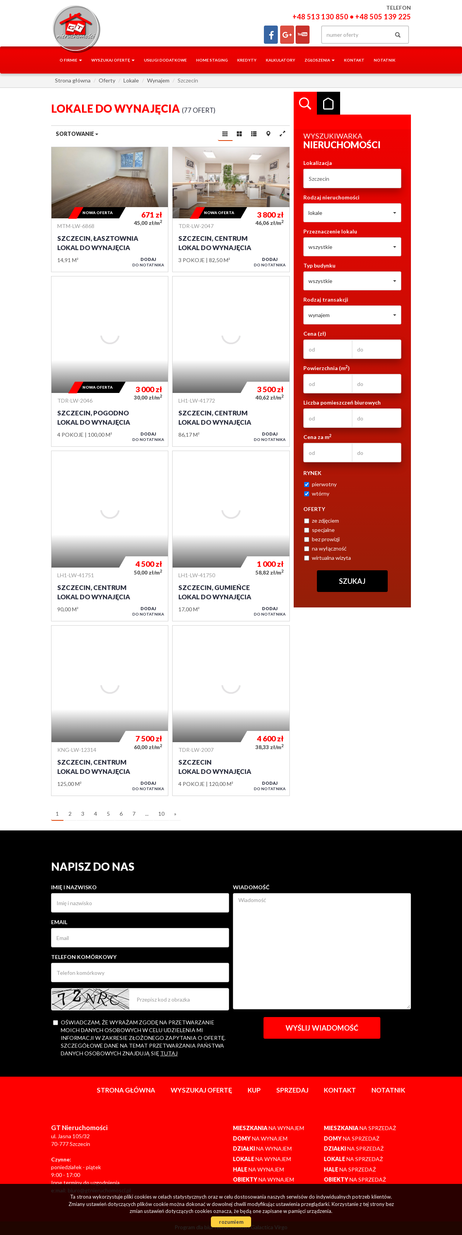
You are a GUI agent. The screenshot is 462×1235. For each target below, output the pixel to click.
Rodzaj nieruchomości (331, 197)
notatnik (384, 60)
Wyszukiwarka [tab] (305, 103)
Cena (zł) (314, 333)
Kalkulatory (280, 60)
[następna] (175, 814)
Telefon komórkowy (83, 957)
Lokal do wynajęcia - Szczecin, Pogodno (109, 361)
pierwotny (320, 484)
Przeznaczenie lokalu (330, 231)
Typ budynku (319, 265)
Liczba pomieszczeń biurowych (342, 402)
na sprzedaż (360, 1128)
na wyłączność (325, 548)
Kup (254, 1090)
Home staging (212, 60)
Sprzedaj (292, 1090)
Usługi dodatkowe (165, 60)
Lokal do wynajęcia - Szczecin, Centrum (231, 209)
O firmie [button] (71, 60)
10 (161, 813)
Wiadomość (251, 887)
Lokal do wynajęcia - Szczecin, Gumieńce (231, 536)
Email (59, 922)
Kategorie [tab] (328, 103)
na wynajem (268, 1128)
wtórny (316, 493)
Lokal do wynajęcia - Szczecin (231, 711)
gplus (287, 35)
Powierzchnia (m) (326, 367)
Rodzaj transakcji (325, 299)
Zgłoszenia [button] (320, 60)
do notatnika (148, 262)
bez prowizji (322, 539)
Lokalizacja (317, 163)
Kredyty (247, 60)
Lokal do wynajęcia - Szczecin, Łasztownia (109, 209)
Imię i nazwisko (74, 887)
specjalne (319, 530)
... (147, 813)
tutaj (169, 1053)
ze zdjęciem (321, 520)
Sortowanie (77, 133)
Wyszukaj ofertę (201, 1090)
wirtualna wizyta (327, 557)
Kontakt (354, 60)
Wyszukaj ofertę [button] (113, 60)
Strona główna (126, 1090)
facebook (271, 35)
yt (303, 35)
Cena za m (317, 436)
